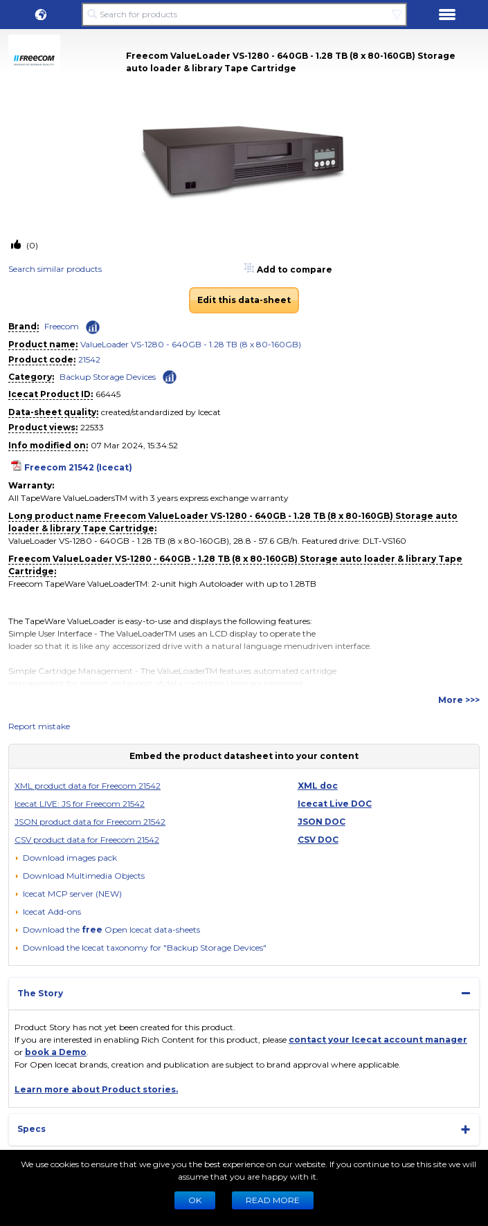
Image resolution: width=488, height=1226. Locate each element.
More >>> (459, 700)
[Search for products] (244, 14)
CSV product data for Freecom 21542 (87, 839)
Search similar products (55, 269)
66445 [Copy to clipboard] (108, 394)
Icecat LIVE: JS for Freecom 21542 (80, 803)
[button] (41, 14)
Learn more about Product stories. (96, 1089)
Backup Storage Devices (108, 377)
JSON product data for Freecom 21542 (90, 821)
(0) (31, 245)
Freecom (61, 326)
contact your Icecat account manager (378, 1039)
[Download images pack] (66, 858)
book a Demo (56, 1052)
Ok (194, 1200)
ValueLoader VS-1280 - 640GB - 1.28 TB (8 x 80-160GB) (190, 344)
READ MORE (273, 1200)
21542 (89, 359)
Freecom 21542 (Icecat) (78, 467)
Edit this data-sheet (244, 300)
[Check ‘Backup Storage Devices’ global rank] (169, 376)
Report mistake (39, 726)
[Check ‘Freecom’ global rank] (92, 327)
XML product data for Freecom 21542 (88, 785)
